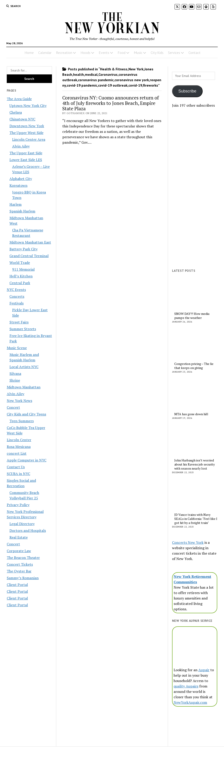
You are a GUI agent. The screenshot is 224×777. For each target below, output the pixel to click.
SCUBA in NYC (18, 473)
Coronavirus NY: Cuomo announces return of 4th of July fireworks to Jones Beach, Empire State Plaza (110, 103)
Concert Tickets (20, 564)
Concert (13, 407)
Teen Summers (21, 420)
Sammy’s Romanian (23, 577)
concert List (17, 453)
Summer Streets (22, 328)
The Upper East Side (25, 152)
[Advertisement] (194, 193)
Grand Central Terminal (29, 255)
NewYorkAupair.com (190, 702)
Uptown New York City (28, 105)
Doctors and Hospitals (27, 530)
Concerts (16, 296)
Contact (194, 52)
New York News (19, 400)
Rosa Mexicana (19, 446)
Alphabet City (20, 178)
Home (29, 52)
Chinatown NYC (22, 119)
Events (104, 52)
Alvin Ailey (21, 146)
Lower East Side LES (25, 159)
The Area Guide (19, 98)
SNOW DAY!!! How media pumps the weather (191, 316)
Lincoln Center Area (28, 139)
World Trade (19, 262)
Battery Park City (23, 249)
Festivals (16, 303)
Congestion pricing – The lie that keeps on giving (193, 366)
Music (138, 52)
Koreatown (18, 185)
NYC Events (16, 289)
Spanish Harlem (22, 211)
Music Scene (17, 347)
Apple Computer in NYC (26, 460)
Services (174, 52)
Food (121, 52)
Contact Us (16, 466)
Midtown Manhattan (23, 387)
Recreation (64, 52)
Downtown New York (26, 125)
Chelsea (15, 112)
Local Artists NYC (23, 366)
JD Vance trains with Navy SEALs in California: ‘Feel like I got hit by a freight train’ (195, 519)
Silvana (15, 373)
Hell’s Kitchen (21, 276)
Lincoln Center (19, 439)
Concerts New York (188, 542)
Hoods (85, 52)
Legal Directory (22, 523)
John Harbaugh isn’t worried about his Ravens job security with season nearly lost (194, 464)
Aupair (203, 669)
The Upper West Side (26, 132)
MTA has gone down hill (191, 414)
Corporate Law (19, 550)
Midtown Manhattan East (30, 242)
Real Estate (18, 537)
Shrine (14, 380)
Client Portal (17, 584)
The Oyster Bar (19, 571)
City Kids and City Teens (26, 414)
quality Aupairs (186, 686)
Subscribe (187, 91)
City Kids (157, 52)
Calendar (45, 52)
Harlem (15, 204)
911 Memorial (23, 269)
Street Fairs (19, 322)
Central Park (19, 282)
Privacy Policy (18, 504)
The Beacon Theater (23, 557)
